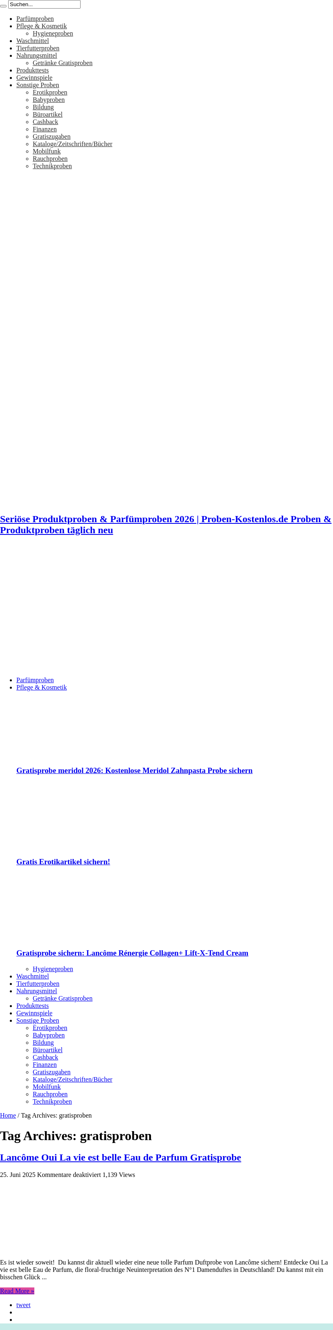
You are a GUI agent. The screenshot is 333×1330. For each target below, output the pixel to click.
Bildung (43, 107)
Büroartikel (48, 114)
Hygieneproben (53, 33)
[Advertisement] (166, 612)
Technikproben (52, 165)
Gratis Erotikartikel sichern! (63, 861)
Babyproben (49, 99)
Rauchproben (50, 158)
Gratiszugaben (51, 136)
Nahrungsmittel (36, 55)
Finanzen (45, 129)
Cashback (45, 121)
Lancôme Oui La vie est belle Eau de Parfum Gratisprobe (120, 1157)
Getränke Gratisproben (62, 62)
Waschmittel (32, 40)
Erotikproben (50, 92)
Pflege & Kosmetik (41, 26)
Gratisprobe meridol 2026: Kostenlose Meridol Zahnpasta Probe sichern (134, 770)
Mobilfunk (47, 151)
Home (8, 1115)
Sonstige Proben (37, 84)
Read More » (17, 1290)
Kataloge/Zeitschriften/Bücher (72, 143)
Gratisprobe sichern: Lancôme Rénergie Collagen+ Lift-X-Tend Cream (132, 953)
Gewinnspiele (34, 77)
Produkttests (32, 70)
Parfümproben (35, 18)
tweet (23, 1304)
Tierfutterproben (37, 48)
